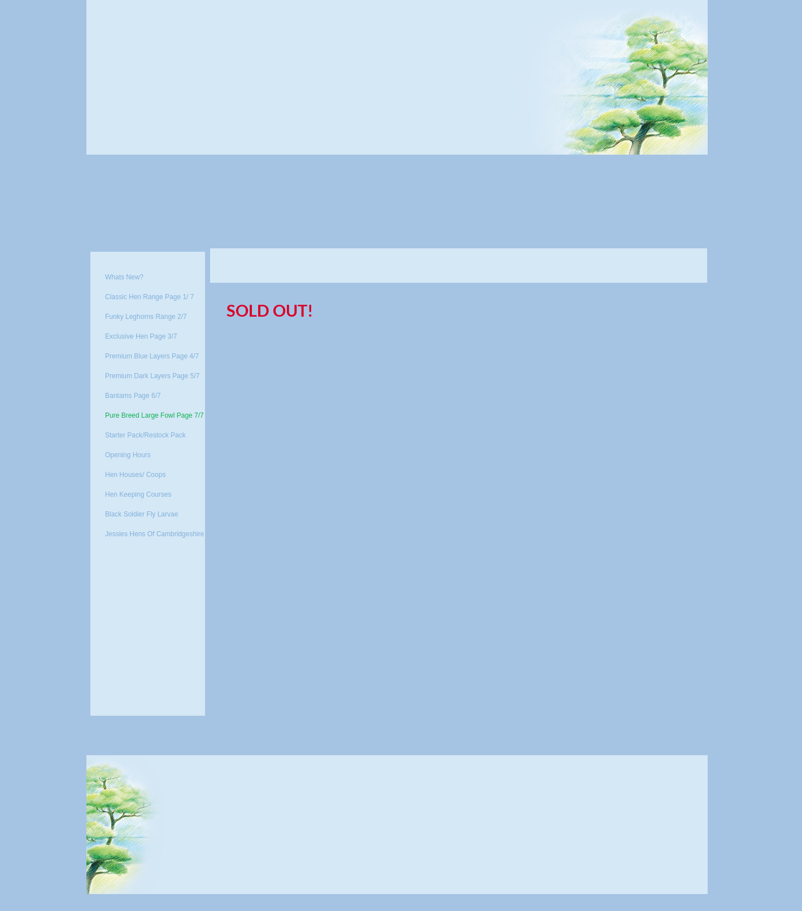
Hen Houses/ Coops (135, 475)
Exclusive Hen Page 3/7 (141, 336)
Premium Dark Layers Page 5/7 (152, 376)
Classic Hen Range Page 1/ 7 (149, 297)
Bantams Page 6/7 (133, 396)
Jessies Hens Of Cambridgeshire (154, 534)
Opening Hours (128, 455)
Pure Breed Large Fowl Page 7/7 (154, 415)
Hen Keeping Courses (138, 494)
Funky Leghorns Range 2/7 (146, 317)
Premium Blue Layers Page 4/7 (152, 356)
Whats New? (124, 277)
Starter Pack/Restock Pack (145, 435)
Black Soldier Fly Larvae (141, 514)
